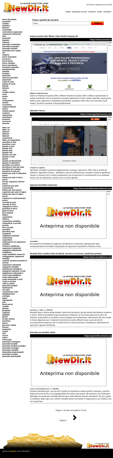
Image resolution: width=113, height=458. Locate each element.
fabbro (5, 215)
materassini (7, 288)
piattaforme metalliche (12, 269)
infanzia (5, 42)
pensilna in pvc (9, 144)
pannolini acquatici (10, 46)
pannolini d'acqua (10, 354)
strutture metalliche (10, 246)
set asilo (6, 290)
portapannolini (8, 69)
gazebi (5, 159)
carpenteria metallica (11, 221)
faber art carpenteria (11, 140)
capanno (6, 313)
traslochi (6, 119)
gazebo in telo (8, 157)
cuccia (5, 335)
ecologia (6, 296)
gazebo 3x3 (7, 148)
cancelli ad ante (9, 202)
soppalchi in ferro (10, 207)
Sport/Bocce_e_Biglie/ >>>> (41, 310)
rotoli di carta (8, 82)
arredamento (7, 101)
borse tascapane (9, 65)
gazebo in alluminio (10, 163)
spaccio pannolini (10, 78)
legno (4, 298)
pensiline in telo (9, 142)
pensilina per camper (11, 169)
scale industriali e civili (12, 279)
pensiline (6, 229)
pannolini (6, 22)
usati (4, 94)
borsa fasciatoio (9, 19)
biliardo (5, 88)
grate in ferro (8, 211)
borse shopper (8, 63)
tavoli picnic (7, 304)
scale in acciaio (9, 281)
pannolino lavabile (10, 350)
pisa (4, 36)
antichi (5, 103)
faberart (5, 132)
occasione (6, 105)
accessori (6, 59)
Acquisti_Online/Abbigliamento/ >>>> (44, 389)
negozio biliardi (9, 107)
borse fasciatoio (9, 57)
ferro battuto (7, 213)
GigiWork (13, 451)
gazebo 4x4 (7, 150)
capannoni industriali (11, 34)
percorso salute (9, 325)
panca (5, 323)
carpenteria (7, 138)
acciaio (5, 225)
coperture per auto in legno (14, 192)
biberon (5, 28)
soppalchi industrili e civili (13, 271)
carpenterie (7, 238)
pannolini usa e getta (11, 51)
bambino (6, 26)
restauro (6, 113)
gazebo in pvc (8, 146)
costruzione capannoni (12, 32)
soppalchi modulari (10, 236)
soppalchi (6, 234)
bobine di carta (8, 84)
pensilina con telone (11, 165)
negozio (5, 55)
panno (5, 109)
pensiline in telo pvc (11, 171)
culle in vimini (8, 284)
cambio (5, 24)
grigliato (6, 315)
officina (5, 219)
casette (5, 306)
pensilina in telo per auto (13, 167)
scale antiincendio (10, 277)
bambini (5, 40)
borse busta (7, 61)
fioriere (5, 327)
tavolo (5, 96)
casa (4, 98)
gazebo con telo (9, 155)
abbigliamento (8, 294)
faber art (6, 128)
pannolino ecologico (11, 342)
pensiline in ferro (9, 209)
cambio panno (8, 111)
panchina (6, 321)
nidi (4, 333)
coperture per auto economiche (10, 187)
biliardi (5, 86)
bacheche (6, 329)
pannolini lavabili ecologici (14, 346)
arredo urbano (8, 319)
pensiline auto (8, 232)
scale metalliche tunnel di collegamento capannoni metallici (13, 256)
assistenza (7, 117)
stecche (5, 123)
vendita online (8, 92)
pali (4, 302)
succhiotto (7, 30)
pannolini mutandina (11, 44)
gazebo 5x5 (7, 153)
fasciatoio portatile (10, 67)
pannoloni (6, 80)
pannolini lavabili (9, 49)
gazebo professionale (11, 161)
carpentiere (7, 240)
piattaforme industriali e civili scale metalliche (12, 274)
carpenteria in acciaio (11, 223)
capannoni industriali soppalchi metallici (11, 266)
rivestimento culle (10, 292)
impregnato (7, 300)
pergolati (6, 311)
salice (4, 338)
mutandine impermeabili (13, 352)
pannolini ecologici (10, 348)
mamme (5, 71)
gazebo (5, 308)
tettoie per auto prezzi (11, 190)
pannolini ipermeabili (11, 356)
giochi (5, 317)
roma (4, 90)
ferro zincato (7, 227)
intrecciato (7, 340)
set (3, 53)
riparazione (7, 115)
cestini (5, 331)
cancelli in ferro (9, 204)
